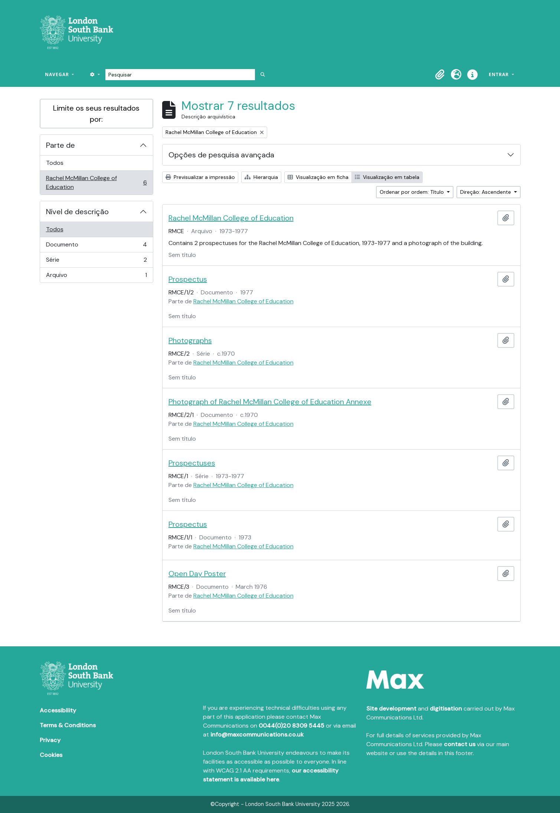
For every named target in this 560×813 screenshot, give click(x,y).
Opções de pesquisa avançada (221, 155)
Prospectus (187, 279)
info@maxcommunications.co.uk (257, 734)
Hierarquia (261, 177)
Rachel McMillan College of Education (96, 182)
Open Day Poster (197, 573)
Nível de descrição (77, 211)
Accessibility (58, 710)
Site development (391, 708)
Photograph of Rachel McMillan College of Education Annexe (269, 401)
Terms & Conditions (68, 725)
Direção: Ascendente (486, 192)
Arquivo (96, 277)
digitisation (446, 708)
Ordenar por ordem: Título (412, 192)
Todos (54, 163)
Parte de (60, 145)
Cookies (51, 755)
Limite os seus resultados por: (96, 113)
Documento (96, 246)
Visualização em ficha (318, 177)
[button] (440, 74)
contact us (459, 744)
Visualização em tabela (387, 177)
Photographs (190, 340)
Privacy (50, 740)
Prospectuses (191, 462)
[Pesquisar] (180, 74)
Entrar (499, 74)
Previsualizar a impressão (200, 177)
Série (96, 261)
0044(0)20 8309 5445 (291, 725)
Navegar (58, 74)
